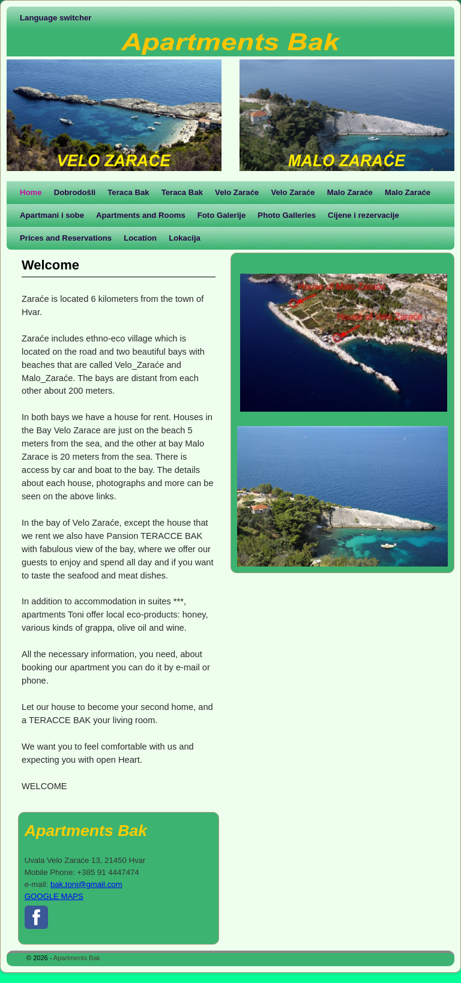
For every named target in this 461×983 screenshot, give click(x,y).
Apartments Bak (76, 957)
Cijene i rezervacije (363, 215)
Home (31, 192)
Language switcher (55, 17)
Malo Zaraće (350, 192)
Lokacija (184, 237)
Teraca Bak (128, 192)
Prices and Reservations (66, 237)
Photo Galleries (287, 215)
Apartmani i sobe (52, 215)
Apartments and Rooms (140, 215)
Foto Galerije (221, 215)
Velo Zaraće (237, 192)
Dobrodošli (75, 192)
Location (140, 237)
